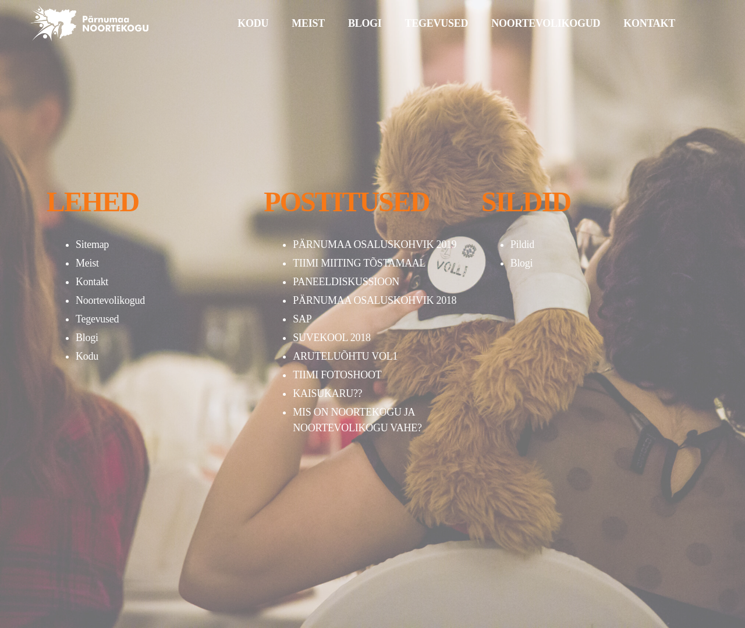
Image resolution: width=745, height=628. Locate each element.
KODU (252, 23)
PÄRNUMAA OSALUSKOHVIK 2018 (374, 300)
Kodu (87, 356)
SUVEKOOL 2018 (331, 337)
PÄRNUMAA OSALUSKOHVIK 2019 (374, 244)
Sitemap (92, 244)
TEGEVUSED (437, 23)
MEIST (308, 23)
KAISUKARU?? (327, 393)
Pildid (522, 244)
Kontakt (92, 282)
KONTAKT (649, 23)
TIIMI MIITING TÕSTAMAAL (359, 263)
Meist (87, 263)
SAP (302, 319)
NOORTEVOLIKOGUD (545, 23)
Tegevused (97, 319)
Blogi (87, 337)
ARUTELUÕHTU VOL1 (345, 356)
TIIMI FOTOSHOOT (337, 375)
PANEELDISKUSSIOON (346, 282)
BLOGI (365, 23)
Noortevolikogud (110, 300)
